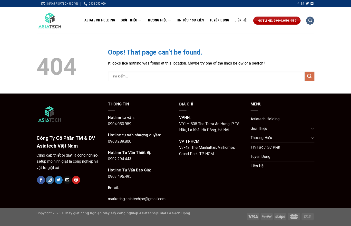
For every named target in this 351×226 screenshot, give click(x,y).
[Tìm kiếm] (310, 21)
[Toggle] (312, 128)
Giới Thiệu (131, 20)
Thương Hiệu (158, 20)
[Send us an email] (312, 3)
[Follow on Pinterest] (76, 180)
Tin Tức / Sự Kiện (190, 20)
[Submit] (309, 76)
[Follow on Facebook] (298, 3)
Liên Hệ (240, 20)
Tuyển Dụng (219, 20)
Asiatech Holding (99, 20)
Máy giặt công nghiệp (83, 213)
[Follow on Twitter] (307, 3)
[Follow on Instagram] (302, 3)
